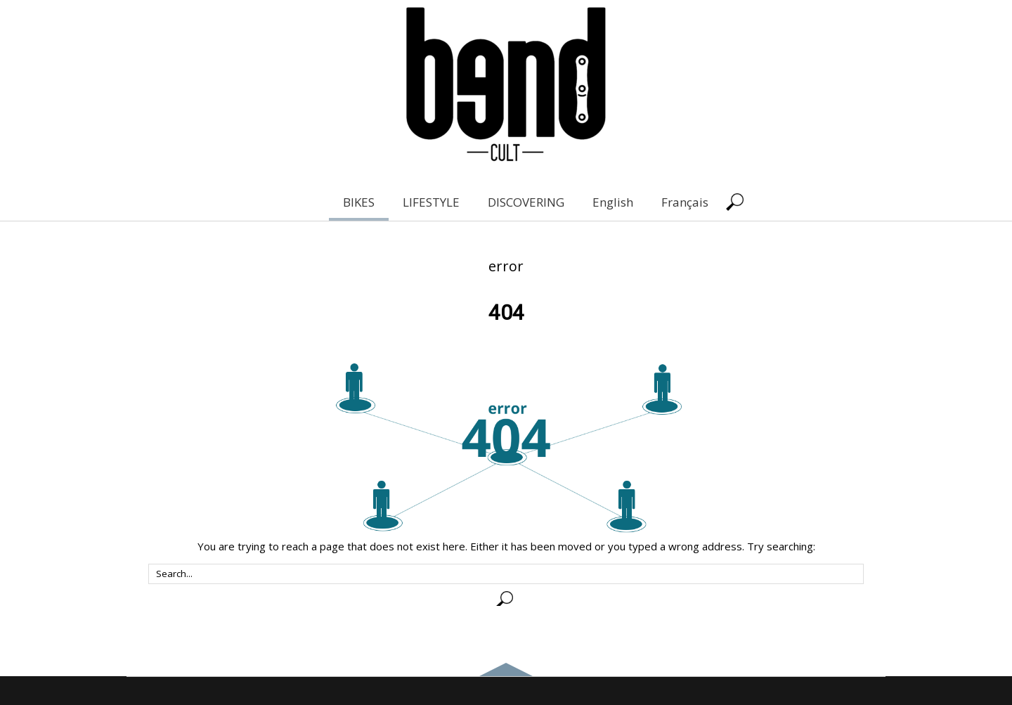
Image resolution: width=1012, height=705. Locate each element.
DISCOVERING (526, 202)
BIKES (359, 202)
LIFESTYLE (431, 202)
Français (684, 202)
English (612, 202)
